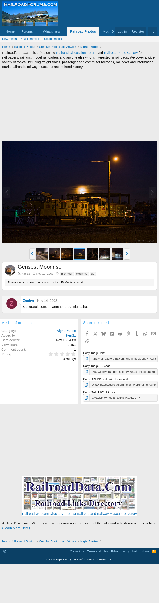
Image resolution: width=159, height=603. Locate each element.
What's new (51, 31)
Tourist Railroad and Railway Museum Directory (101, 513)
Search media (53, 38)
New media (9, 38)
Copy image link (93, 353)
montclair (66, 273)
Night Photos (66, 331)
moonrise (81, 273)
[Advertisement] (79, 105)
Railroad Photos (83, 31)
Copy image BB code (97, 366)
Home (10, 31)
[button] (36, 31)
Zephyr (28, 300)
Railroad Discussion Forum (76, 52)
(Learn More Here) (16, 528)
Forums (27, 31)
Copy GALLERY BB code (99, 392)
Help (135, 551)
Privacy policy (120, 551)
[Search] (152, 31)
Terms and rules (97, 551)
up (92, 273)
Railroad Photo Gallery (121, 52)
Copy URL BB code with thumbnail (105, 379)
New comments (30, 38)
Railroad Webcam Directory (42, 513)
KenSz (26, 273)
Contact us (77, 551)
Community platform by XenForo (79, 559)
